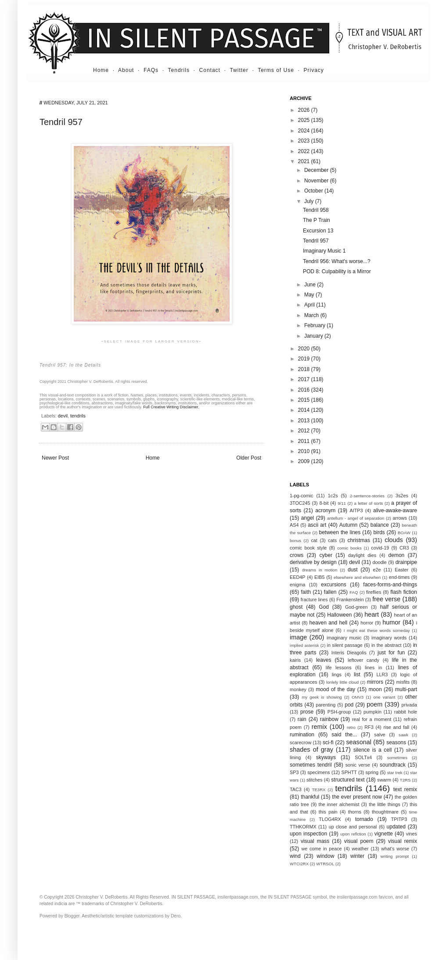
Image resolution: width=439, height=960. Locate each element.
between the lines (340, 532)
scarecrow (300, 742)
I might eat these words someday (377, 630)
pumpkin (372, 711)
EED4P (297, 577)
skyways (326, 757)
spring (372, 772)
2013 (304, 421)
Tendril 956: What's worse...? (337, 261)
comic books (349, 548)
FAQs (151, 70)
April (310, 305)
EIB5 (319, 577)
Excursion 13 (318, 231)
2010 (304, 451)
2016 (304, 390)
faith (306, 592)
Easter (401, 569)
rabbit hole (405, 711)
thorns (354, 811)
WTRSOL (325, 863)
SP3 (294, 772)
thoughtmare (385, 811)
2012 (304, 431)
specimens (318, 772)
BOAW (404, 532)
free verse (386, 599)
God (324, 607)
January (314, 336)
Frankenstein (349, 599)
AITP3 (356, 510)
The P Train (316, 220)
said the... (344, 735)
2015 (304, 400)
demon (397, 555)
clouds (394, 539)
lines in (373, 667)
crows (296, 555)
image (298, 637)
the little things (384, 804)
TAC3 (296, 789)
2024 (304, 131)
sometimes (397, 757)
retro (351, 727)
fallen (330, 592)
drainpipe (406, 562)
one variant (384, 697)
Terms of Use (276, 70)
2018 (304, 369)
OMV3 (357, 697)
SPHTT (348, 772)
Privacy (314, 70)
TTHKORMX (303, 826)
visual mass (315, 841)
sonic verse (357, 764)
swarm (384, 779)
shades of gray (311, 749)
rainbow (329, 719)
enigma (297, 584)
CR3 (404, 547)
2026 (304, 110)
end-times (399, 577)
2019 (304, 359)
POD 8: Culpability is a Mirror (337, 271)
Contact (209, 70)
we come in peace (321, 848)
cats (332, 540)
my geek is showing (322, 697)
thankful (310, 797)
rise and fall (396, 727)
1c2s (333, 495)
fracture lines (314, 599)
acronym (325, 510)
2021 (304, 161)
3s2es (402, 495)
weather (360, 848)
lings (337, 674)
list (357, 674)
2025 (304, 120)
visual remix (402, 841)
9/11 (342, 503)
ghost (296, 607)
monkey (298, 689)
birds (379, 532)
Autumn (348, 525)
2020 (304, 349)
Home (101, 70)
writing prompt (395, 856)
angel (307, 518)
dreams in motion (319, 569)
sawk (403, 734)
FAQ (353, 592)
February (315, 325)
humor (391, 622)
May (310, 295)
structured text (347, 780)
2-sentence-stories (367, 495)
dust (353, 570)
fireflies (373, 592)
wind (295, 856)
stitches (314, 779)
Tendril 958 (316, 210)
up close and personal (353, 826)
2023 (304, 141)
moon (375, 689)
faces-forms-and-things (390, 585)
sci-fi (328, 742)
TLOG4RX (330, 819)
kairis (295, 660)
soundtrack (393, 765)
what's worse (395, 848)
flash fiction (403, 592)
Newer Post (55, 458)
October (314, 191)
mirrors (375, 682)
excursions (333, 585)
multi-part (406, 689)
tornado (364, 819)
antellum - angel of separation (355, 518)
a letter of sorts (368, 503)
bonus (295, 540)
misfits (403, 682)
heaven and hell (328, 623)
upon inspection (308, 834)
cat (314, 540)
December (317, 170)
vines (411, 833)
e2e (377, 569)
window (325, 856)
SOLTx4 (363, 757)
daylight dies (362, 555)
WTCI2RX (299, 863)
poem (374, 704)
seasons (396, 742)
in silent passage (345, 645)
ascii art (317, 525)
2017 (304, 379)
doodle (379, 562)
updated (396, 827)
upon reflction (353, 834)
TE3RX (319, 789)
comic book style (308, 547)
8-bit (323, 503)
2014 (304, 410)
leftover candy (363, 660)
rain (302, 719)
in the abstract (386, 645)
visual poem (359, 841)
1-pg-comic (301, 495)
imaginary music (344, 637)
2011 (304, 441)
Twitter (239, 70)
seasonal (358, 742)
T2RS (405, 780)
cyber (326, 555)
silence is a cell (372, 750)
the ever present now (357, 797)
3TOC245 (300, 503)
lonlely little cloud (342, 682)
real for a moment (371, 719)
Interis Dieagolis (349, 652)
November (317, 181)
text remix (405, 789)
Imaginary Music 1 (324, 251)
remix (319, 726)
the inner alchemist (338, 804)
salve (379, 734)
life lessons (339, 667)
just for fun (391, 653)
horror (366, 622)
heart (371, 614)
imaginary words (389, 637)
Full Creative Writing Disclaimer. (171, 407)
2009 (304, 461)
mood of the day (335, 689)
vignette (383, 834)
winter (357, 856)
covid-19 (380, 547)
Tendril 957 (316, 241)
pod (349, 705)
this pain (328, 811)
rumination (302, 735)
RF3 (368, 727)
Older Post (248, 458)
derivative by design (313, 562)
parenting (325, 704)
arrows (399, 518)
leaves (323, 660)
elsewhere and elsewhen (357, 577)
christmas (359, 540)
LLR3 (382, 674)
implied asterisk (304, 645)
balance (380, 525)
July (309, 201)
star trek (395, 772)
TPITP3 (399, 819)
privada (409, 704)
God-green (356, 607)
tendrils (78, 415)
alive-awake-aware (395, 510)
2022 (304, 151)
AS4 (294, 525)
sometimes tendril (311, 765)
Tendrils (179, 70)
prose (306, 712)
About (126, 70)
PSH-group (339, 711)
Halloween (339, 615)
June (310, 285)
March (312, 315)
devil (63, 415)
